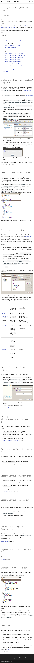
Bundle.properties (5, 541)
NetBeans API (28, 236)
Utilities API (4, 349)
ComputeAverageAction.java (9, 517)
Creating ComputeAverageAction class (13, 61)
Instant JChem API (17, 238)
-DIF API (3, 313)
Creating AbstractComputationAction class (14, 57)
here (8, 649)
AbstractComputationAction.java (10, 467)
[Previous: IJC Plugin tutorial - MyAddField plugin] (1, 657)
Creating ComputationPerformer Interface (14, 53)
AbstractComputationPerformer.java (10, 440)
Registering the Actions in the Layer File (13, 66)
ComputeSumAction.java (8, 491)
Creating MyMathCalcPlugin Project (12, 45)
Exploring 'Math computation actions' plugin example (14, 40)
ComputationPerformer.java (9, 407)
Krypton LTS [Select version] (16, 1)
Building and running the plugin (9, 69)
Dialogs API (4, 307)
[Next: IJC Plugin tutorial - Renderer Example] (22, 657)
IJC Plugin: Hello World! (10, 27)
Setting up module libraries (10, 47)
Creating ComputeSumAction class (12, 59)
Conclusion (5, 71)
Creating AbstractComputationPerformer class (15, 55)
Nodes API (4, 338)
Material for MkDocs (8, 661)
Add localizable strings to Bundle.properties (14, 63)
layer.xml (3, 559)
